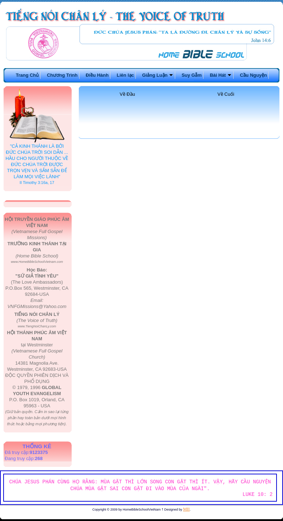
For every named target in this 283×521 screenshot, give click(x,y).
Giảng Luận (158, 75)
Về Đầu (127, 94)
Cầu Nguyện (253, 75)
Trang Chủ (27, 75)
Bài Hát (221, 75)
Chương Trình (62, 75)
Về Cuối (225, 94)
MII (186, 509)
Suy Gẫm (192, 75)
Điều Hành (97, 75)
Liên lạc (125, 75)
